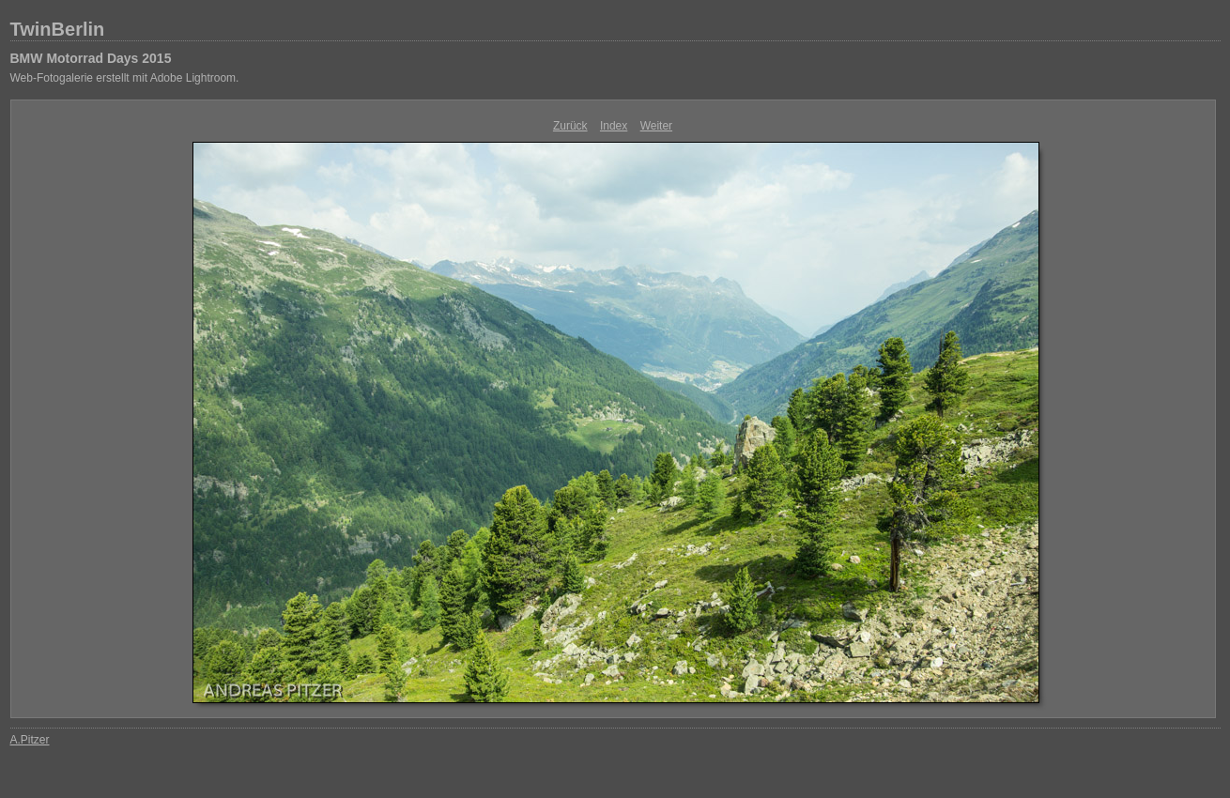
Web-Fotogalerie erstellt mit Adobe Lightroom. (124, 77)
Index (613, 125)
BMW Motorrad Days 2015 (91, 58)
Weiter (656, 125)
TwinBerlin (57, 29)
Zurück (570, 125)
